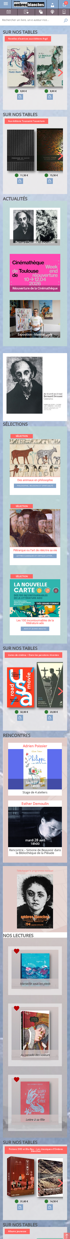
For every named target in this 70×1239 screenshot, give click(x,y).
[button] (60, 72)
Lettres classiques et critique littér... (35, 556)
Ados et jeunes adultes (35, 629)
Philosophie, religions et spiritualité (35, 486)
